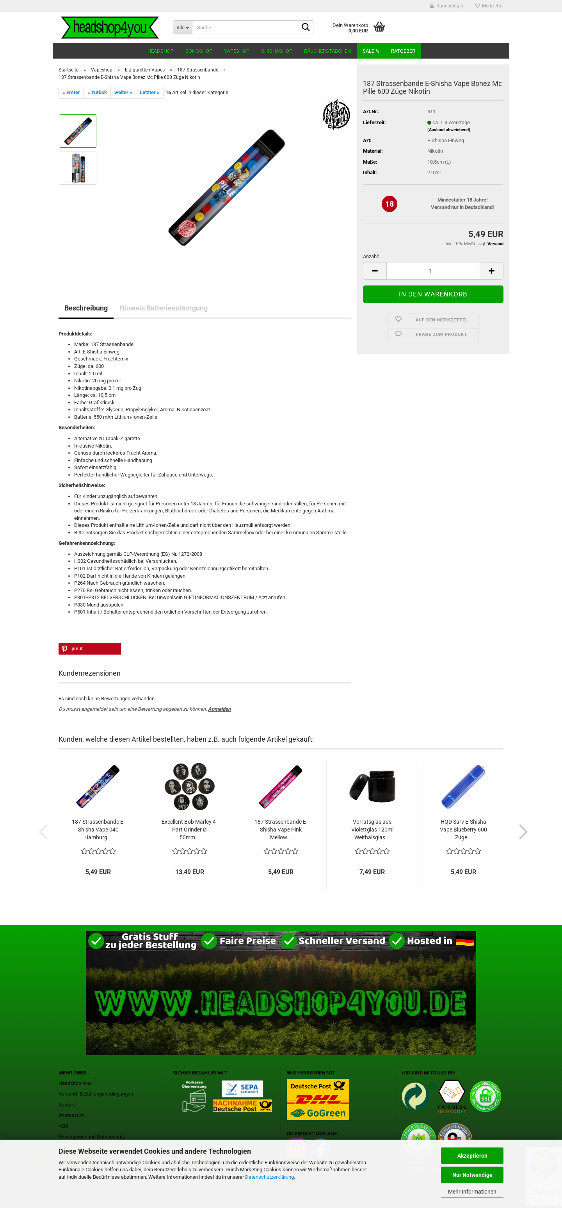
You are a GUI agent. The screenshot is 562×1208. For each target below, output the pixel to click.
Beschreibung (86, 308)
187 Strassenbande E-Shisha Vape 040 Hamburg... (98, 829)
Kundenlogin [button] (446, 6)
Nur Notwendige (472, 1175)
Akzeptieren (472, 1156)
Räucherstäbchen (327, 51)
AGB (63, 1126)
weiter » (123, 92)
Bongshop (198, 51)
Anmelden (219, 709)
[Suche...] (182, 27)
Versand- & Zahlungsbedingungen (96, 1094)
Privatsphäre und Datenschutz (92, 1137)
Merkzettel (489, 6)
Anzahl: (371, 256)
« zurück (97, 92)
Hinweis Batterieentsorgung (163, 308)
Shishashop (276, 51)
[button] (374, 271)
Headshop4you (75, 1083)
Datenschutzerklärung (269, 1177)
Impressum (71, 1115)
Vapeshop (236, 51)
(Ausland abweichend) (448, 129)
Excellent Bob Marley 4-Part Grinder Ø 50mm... (189, 829)
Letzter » (150, 92)
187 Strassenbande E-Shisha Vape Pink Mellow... (281, 829)
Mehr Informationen (472, 1191)
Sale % (371, 51)
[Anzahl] (433, 271)
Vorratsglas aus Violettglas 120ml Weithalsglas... (372, 829)
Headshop (161, 51)
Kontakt (67, 1105)
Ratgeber (403, 51)
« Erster (71, 92)
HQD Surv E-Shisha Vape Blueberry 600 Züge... (463, 829)
